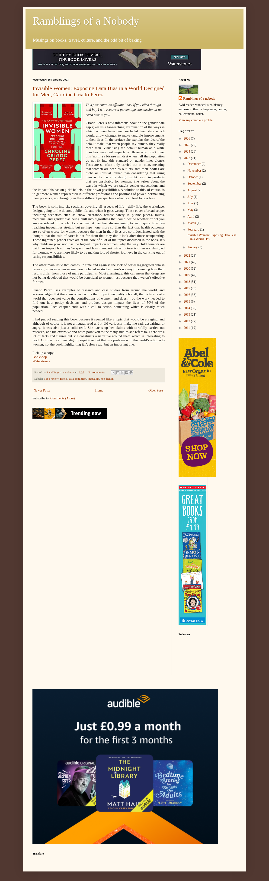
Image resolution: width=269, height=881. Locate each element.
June (190, 203)
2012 (187, 321)
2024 (187, 151)
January (192, 247)
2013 (187, 314)
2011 (187, 328)
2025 (187, 145)
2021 (187, 262)
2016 (187, 295)
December (194, 164)
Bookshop (39, 357)
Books (63, 378)
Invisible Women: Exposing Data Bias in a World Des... (211, 237)
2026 (187, 138)
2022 (187, 255)
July (190, 197)
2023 (187, 158)
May (190, 210)
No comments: (97, 372)
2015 (187, 301)
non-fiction (107, 378)
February (193, 229)
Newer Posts (42, 390)
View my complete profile (196, 120)
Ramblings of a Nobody (85, 21)
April (191, 216)
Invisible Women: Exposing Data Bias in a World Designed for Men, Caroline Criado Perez (98, 91)
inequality (93, 378)
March (192, 223)
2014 (187, 308)
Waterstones (41, 361)
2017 (187, 288)
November (194, 170)
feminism (80, 378)
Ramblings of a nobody (199, 98)
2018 (187, 282)
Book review (51, 378)
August (192, 190)
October (193, 177)
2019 (187, 275)
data (71, 378)
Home (99, 390)
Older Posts (155, 390)
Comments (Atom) (62, 398)
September (194, 183)
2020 (187, 268)
